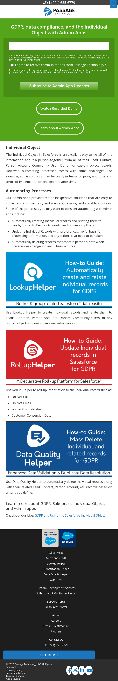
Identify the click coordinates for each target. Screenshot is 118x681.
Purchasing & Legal (16, 673)
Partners (56, 631)
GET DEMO (49, 655)
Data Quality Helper (56, 574)
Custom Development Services (56, 588)
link (38, 59)
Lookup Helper (56, 563)
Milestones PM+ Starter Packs (56, 593)
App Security (13, 679)
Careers (56, 620)
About (56, 615)
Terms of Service (15, 676)
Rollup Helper (56, 552)
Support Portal (56, 601)
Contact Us (56, 639)
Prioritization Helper (56, 569)
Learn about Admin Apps (59, 128)
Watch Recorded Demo (59, 109)
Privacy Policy (15, 670)
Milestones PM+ (56, 558)
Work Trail (56, 580)
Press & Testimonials (56, 626)
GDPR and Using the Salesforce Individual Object (70, 515)
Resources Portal (56, 607)
